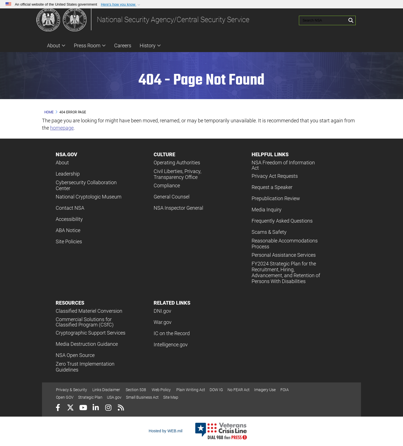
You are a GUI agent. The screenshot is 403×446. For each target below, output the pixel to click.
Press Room (90, 45)
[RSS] (121, 408)
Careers (122, 45)
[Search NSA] (318, 19)
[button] (121, 4)
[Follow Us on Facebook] (58, 408)
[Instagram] (108, 408)
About (56, 45)
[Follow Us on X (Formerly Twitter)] (70, 408)
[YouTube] (83, 408)
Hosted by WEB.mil (165, 431)
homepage (62, 128)
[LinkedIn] (95, 408)
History (150, 45)
